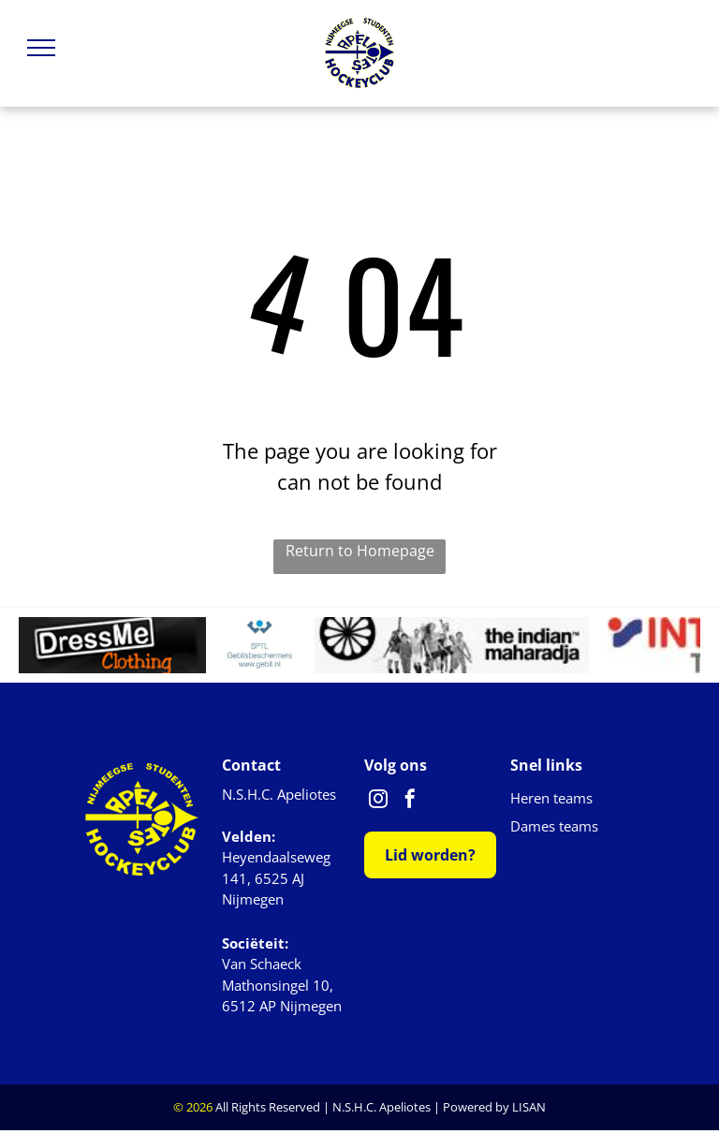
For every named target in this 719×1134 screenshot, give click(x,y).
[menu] (41, 47)
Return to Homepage (360, 550)
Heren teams (551, 797)
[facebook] (410, 801)
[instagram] (378, 801)
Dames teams (554, 826)
